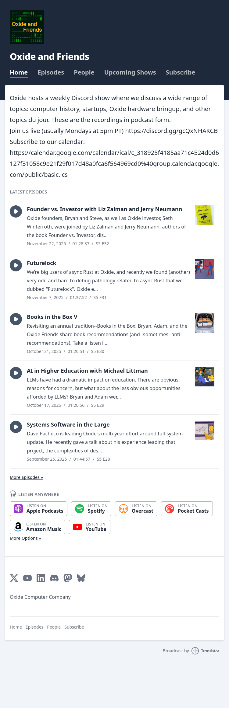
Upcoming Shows (130, 72)
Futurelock (41, 263)
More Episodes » (26, 477)
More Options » (25, 538)
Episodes (51, 72)
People (84, 72)
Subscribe (180, 72)
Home (19, 72)
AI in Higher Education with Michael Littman (87, 370)
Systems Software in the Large (68, 424)
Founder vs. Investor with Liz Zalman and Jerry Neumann (104, 209)
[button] (16, 211)
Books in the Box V (52, 316)
